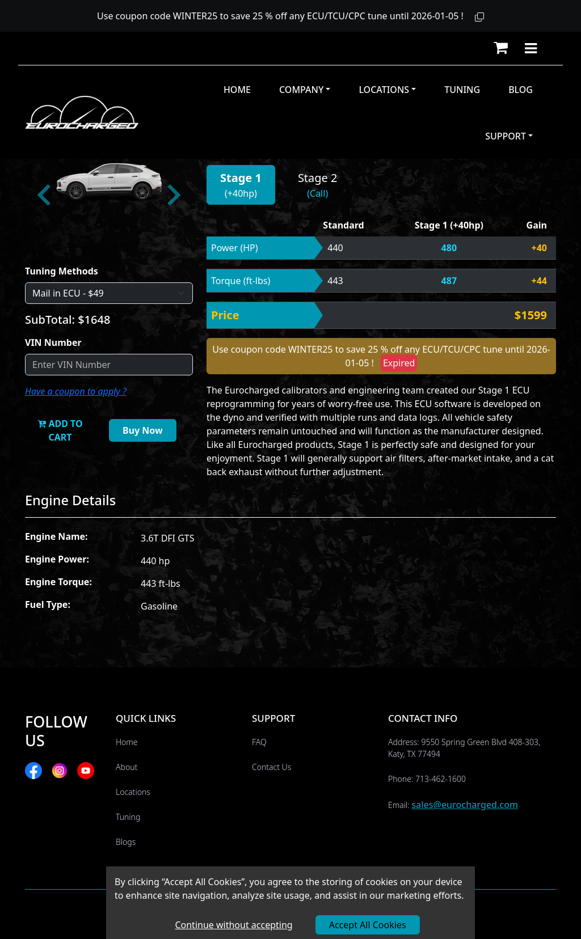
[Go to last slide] (45, 195)
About (126, 767)
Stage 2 (318, 177)
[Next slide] (172, 195)
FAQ (259, 742)
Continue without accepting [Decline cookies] (233, 925)
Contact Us (271, 767)
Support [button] (505, 136)
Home (237, 89)
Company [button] (301, 89)
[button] (479, 17)
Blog (520, 89)
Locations (133, 791)
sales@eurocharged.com (464, 804)
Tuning (462, 89)
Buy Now (143, 430)
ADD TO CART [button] (59, 430)
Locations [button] (384, 89)
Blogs (126, 841)
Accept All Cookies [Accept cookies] (367, 925)
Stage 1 (241, 177)
